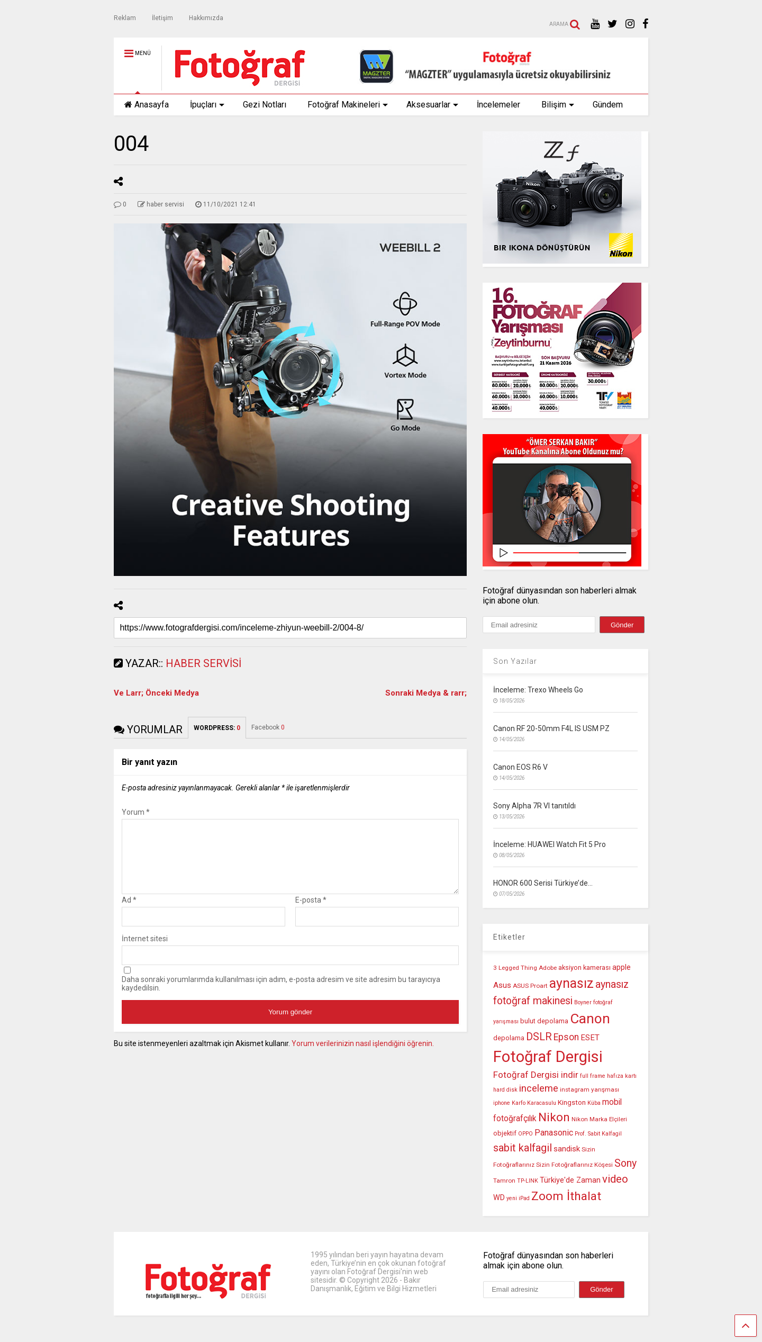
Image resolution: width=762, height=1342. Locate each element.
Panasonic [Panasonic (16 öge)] (553, 1133)
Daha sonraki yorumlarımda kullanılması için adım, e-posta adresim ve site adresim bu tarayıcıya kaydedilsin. (281, 996)
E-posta (310, 912)
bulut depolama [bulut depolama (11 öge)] (544, 1021)
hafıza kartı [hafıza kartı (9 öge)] (622, 1076)
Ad (129, 912)
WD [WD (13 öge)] (499, 1197)
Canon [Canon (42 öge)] (590, 1018)
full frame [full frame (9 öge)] (592, 1076)
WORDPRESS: (217, 728)
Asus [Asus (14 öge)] (502, 985)
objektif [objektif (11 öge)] (504, 1133)
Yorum (136, 812)
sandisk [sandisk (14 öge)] (567, 1149)
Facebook (268, 727)
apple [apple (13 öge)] (621, 967)
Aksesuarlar (432, 105)
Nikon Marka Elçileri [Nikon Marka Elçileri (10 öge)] (599, 1119)
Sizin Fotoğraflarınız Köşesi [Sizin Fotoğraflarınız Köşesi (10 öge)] (574, 1164)
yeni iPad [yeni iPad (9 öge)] (518, 1198)
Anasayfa (146, 105)
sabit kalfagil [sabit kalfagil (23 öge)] (522, 1147)
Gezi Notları (264, 105)
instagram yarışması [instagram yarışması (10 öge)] (589, 1089)
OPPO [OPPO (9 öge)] (525, 1133)
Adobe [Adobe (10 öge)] (548, 967)
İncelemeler (498, 105)
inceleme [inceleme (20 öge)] (538, 1088)
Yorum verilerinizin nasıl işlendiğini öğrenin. (363, 1056)
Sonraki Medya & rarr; (426, 693)
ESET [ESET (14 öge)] (590, 1037)
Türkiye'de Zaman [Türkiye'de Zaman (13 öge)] (570, 1180)
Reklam (125, 18)
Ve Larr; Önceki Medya (156, 693)
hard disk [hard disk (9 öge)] (505, 1089)
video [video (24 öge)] (615, 1179)
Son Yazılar (515, 661)
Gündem (608, 105)
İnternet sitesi (145, 951)
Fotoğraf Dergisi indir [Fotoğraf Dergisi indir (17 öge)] (535, 1074)
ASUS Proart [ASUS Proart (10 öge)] (530, 985)
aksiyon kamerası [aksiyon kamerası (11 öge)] (584, 967)
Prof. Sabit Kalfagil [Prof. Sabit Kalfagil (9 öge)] (598, 1133)
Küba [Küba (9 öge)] (594, 1103)
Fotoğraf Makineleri (347, 105)
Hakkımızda (206, 18)
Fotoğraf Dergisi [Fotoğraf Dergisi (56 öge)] (548, 1057)
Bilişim (557, 105)
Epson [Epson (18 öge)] (566, 1037)
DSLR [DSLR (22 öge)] (539, 1037)
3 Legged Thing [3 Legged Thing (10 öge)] (515, 967)
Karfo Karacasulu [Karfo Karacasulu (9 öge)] (534, 1103)
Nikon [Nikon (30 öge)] (554, 1117)
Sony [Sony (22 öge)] (625, 1163)
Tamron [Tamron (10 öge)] (504, 1180)
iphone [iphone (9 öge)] (501, 1103)
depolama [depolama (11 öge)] (508, 1038)
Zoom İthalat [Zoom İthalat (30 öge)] (566, 1196)
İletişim (162, 18)
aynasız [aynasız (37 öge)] (571, 983)
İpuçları (207, 105)
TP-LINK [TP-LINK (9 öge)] (527, 1180)
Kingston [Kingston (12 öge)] (572, 1102)
